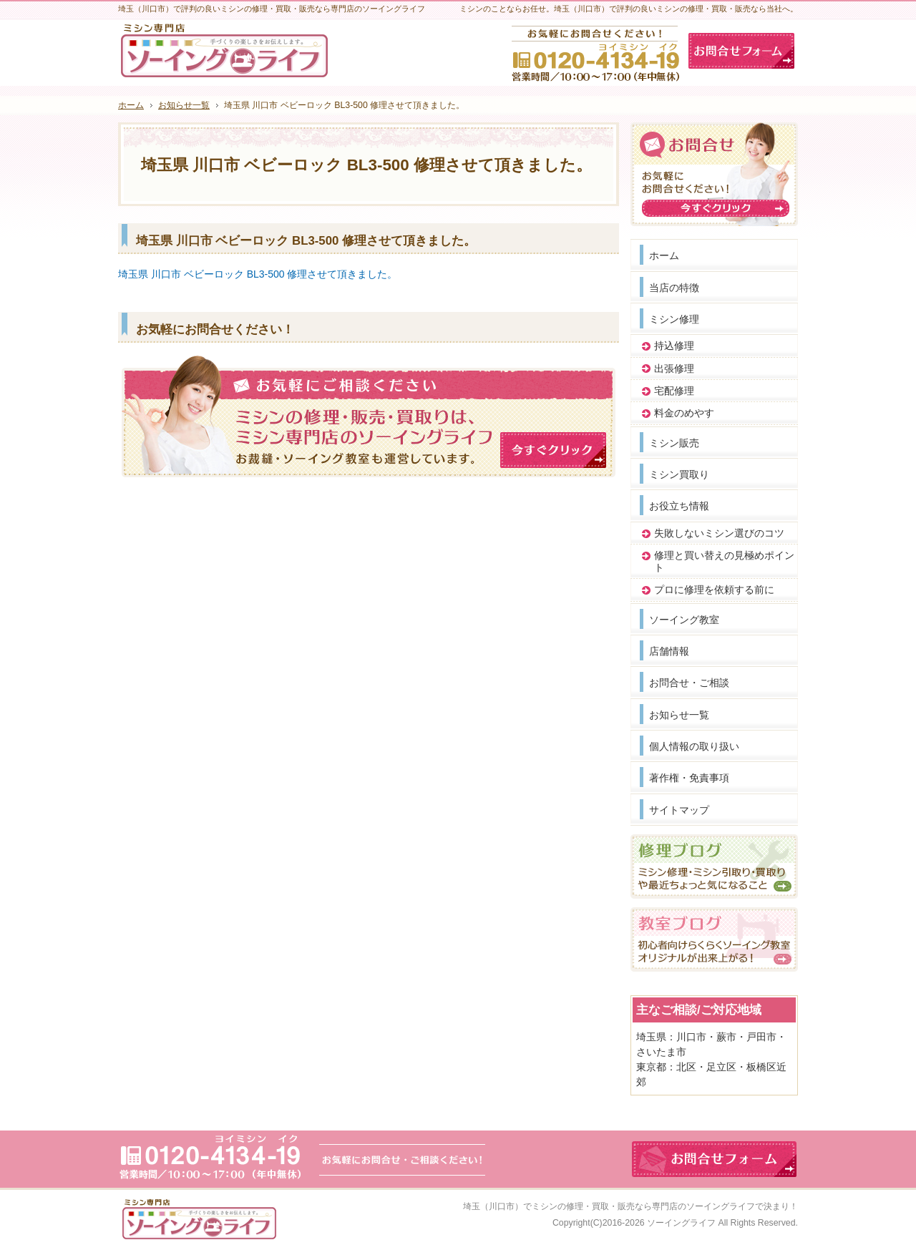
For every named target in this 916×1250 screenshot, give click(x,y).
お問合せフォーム (741, 51)
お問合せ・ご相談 (689, 682)
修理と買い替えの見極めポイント (724, 561)
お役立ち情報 (679, 506)
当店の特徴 (674, 287)
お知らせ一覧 (679, 715)
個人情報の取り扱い (694, 746)
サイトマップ (679, 810)
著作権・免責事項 (689, 777)
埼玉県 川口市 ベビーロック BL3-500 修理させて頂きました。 (258, 274)
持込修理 (674, 345)
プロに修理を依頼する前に (714, 589)
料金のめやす (684, 413)
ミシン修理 (674, 319)
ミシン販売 (674, 443)
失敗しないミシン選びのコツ (719, 533)
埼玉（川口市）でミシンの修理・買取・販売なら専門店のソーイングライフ (609, 1206)
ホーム (664, 255)
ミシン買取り (679, 474)
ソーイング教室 (684, 619)
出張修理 (674, 368)
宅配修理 (674, 390)
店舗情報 (669, 651)
